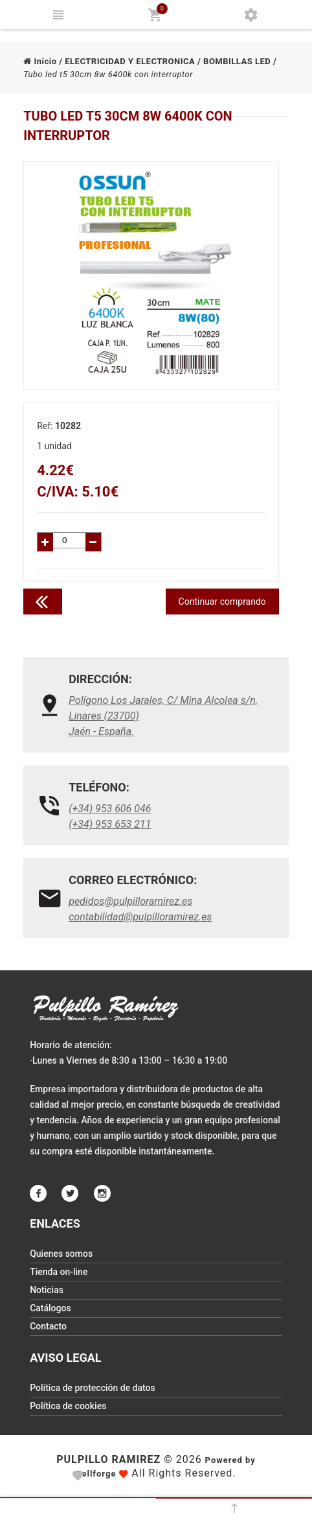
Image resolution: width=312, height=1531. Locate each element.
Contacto (48, 1326)
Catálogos (50, 1308)
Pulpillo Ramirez (108, 1459)
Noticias (46, 1290)
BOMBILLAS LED (237, 61)
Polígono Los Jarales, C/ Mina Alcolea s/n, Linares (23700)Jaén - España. (163, 716)
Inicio (39, 61)
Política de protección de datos (92, 1388)
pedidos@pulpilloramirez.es (130, 901)
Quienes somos (61, 1253)
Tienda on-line (58, 1272)
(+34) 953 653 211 (110, 824)
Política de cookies (68, 1406)
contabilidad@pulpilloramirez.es (140, 917)
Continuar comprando (222, 601)
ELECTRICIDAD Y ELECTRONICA (130, 61)
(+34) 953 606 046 (110, 808)
